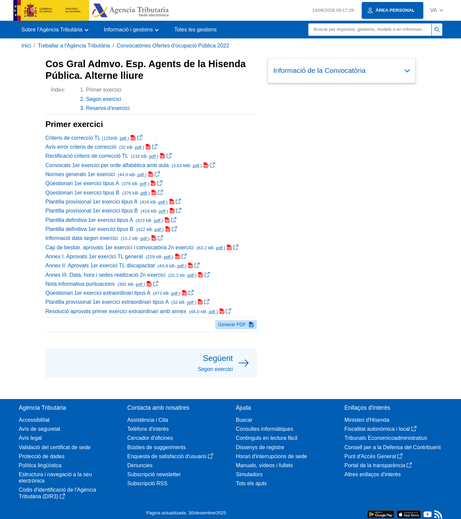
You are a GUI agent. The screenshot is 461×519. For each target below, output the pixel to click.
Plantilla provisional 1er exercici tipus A (113, 202)
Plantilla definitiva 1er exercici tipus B (111, 229)
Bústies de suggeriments (156, 447)
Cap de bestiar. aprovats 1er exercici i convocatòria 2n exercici (142, 247)
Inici (26, 45)
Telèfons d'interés (148, 429)
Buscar (244, 420)
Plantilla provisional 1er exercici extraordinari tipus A (127, 302)
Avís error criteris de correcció (101, 147)
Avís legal (30, 438)
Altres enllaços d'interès (372, 474)
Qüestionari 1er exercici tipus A (103, 183)
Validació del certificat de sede (55, 447)
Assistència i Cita (147, 420)
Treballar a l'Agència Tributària (74, 45)
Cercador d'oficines (150, 438)
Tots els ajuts (251, 483)
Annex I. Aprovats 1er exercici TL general (116, 256)
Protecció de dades (41, 456)
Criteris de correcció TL (93, 138)
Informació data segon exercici (104, 238)
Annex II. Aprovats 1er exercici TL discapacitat (122, 265)
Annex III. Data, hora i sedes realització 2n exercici (127, 275)
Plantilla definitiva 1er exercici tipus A (110, 220)
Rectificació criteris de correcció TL (108, 156)
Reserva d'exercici (108, 108)
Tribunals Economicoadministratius (385, 438)
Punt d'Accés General (373, 456)
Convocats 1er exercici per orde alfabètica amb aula (130, 165)
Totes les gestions (195, 29)
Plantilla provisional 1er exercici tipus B (113, 211)
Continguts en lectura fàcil (266, 438)
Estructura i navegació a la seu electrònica (55, 478)
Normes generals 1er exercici (102, 174)
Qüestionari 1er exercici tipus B (104, 193)
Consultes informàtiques (264, 429)
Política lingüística (40, 465)
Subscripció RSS (147, 483)
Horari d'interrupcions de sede (271, 456)
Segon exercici (103, 99)
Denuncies (140, 465)
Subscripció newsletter (154, 474)
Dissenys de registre (260, 447)
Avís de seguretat (39, 429)
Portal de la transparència (378, 465)
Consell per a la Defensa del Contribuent (392, 447)
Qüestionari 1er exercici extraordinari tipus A (119, 293)
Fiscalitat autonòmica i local (380, 429)
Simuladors (249, 474)
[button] (437, 10)
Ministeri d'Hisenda (367, 420)
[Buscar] (370, 29)
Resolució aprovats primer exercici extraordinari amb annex (138, 311)
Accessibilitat (34, 420)
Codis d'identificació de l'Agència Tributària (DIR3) (57, 493)
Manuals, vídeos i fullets (264, 465)
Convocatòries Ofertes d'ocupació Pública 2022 (173, 45)
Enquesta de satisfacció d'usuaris (170, 456)
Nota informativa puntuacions (101, 284)
